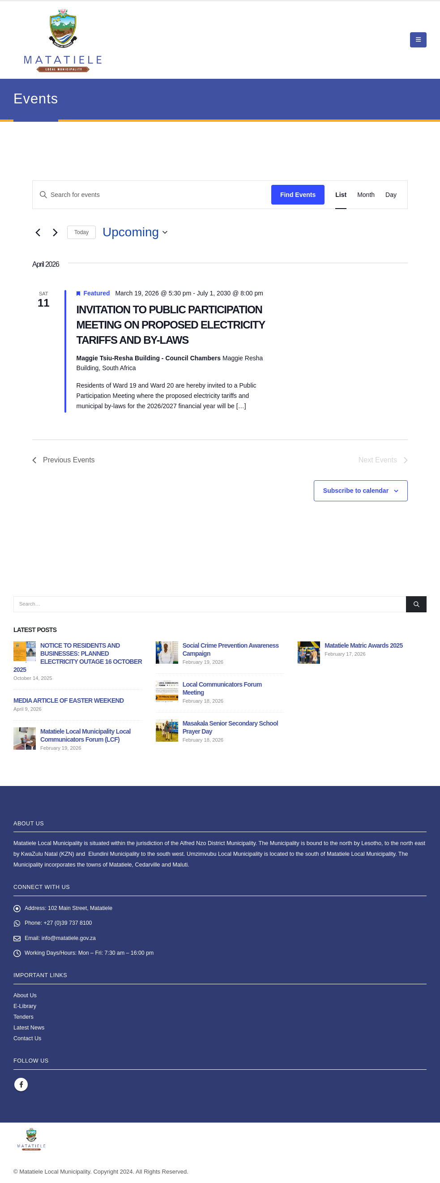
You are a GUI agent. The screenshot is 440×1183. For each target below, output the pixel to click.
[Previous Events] (37, 232)
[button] (418, 39)
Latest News (28, 1028)
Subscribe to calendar (356, 490)
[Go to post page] (24, 651)
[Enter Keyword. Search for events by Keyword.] (152, 195)
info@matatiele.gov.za (70, 939)
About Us (25, 996)
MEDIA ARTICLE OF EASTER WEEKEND (68, 700)
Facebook (21, 1085)
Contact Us (27, 1039)
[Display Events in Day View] (391, 195)
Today (81, 232)
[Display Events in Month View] (366, 195)
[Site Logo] (62, 40)
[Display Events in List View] (340, 195)
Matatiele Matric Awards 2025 (363, 645)
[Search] (416, 604)
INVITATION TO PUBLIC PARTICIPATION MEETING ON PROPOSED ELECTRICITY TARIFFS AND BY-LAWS (171, 324)
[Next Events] (55, 232)
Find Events (298, 194)
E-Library (24, 1007)
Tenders (23, 1018)
